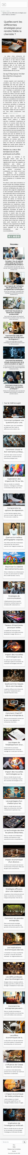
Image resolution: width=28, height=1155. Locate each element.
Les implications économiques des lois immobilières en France (14, 951)
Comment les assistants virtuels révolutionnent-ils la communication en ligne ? (14, 362)
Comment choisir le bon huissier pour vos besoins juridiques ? (14, 387)
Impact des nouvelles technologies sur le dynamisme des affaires (14, 775)
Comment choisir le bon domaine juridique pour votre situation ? (14, 451)
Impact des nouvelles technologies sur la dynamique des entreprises (14, 658)
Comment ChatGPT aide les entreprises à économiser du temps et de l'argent (14, 716)
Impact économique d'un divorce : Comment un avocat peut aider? (14, 863)
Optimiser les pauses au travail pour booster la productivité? (14, 312)
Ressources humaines (14, 1149)
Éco (14, 1145)
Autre (8, 11)
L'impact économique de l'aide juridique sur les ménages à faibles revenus (14, 1097)
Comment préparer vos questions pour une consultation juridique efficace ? (14, 423)
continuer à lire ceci (12, 113)
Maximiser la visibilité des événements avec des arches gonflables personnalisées (14, 570)
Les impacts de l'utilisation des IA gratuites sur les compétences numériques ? (14, 287)
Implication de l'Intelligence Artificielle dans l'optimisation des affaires (14, 1126)
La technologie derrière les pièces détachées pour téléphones (14, 832)
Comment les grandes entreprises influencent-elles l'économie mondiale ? (14, 921)
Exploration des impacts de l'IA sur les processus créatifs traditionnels (14, 482)
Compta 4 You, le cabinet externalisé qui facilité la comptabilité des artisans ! (14, 263)
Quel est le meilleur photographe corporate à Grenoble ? (14, 539)
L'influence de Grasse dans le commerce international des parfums (14, 1068)
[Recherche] (12, 1142)
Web (14, 1147)
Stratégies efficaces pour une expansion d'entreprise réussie (14, 891)
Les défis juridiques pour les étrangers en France (14, 979)
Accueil (3, 11)
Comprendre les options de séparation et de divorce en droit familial (14, 511)
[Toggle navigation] (4, 4)
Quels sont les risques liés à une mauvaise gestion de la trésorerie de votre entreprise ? (14, 687)
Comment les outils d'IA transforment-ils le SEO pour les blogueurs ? (14, 337)
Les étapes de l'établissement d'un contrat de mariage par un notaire (14, 745)
